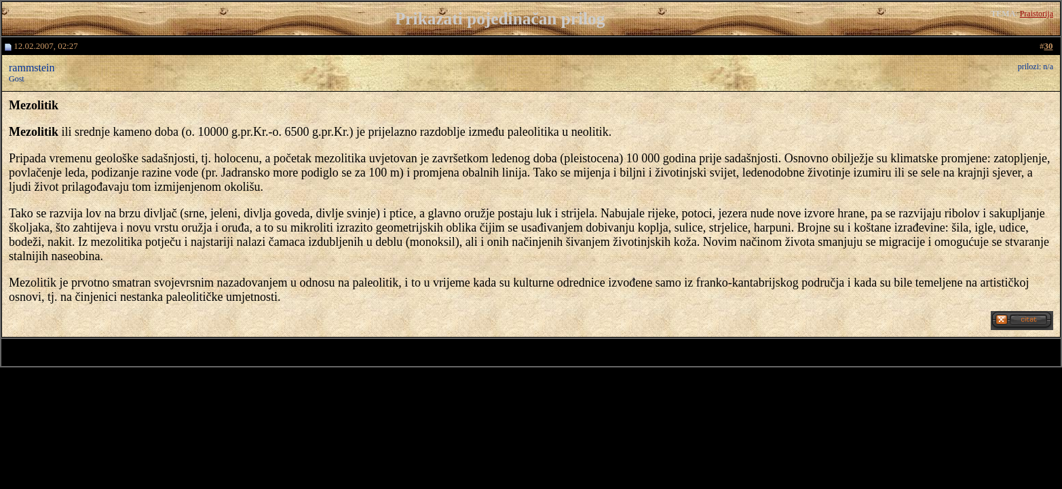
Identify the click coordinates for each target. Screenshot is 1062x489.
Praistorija (1036, 13)
